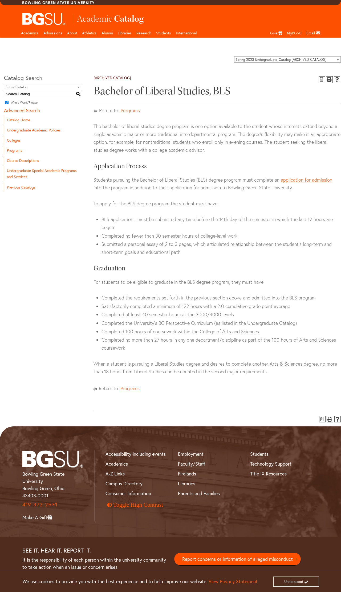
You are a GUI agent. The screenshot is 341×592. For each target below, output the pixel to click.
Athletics (89, 32)
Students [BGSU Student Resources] (259, 454)
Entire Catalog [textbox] (16, 87)
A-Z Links (115, 473)
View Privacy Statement (233, 581)
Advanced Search (22, 110)
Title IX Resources (268, 473)
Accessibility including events (135, 454)
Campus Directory (124, 483)
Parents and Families (199, 493)
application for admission (306, 180)
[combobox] (287, 59)
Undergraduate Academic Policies (33, 130)
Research (143, 32)
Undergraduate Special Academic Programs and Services (41, 173)
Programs (14, 150)
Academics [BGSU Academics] (116, 464)
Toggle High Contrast (135, 505)
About (72, 32)
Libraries (125, 32)
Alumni (107, 32)
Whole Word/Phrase (24, 102)
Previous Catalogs (21, 187)
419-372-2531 (40, 504)
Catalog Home (18, 119)
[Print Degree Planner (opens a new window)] (322, 79)
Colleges (14, 140)
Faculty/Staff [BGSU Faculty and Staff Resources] (191, 464)
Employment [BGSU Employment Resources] (191, 454)
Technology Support (270, 464)
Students (163, 32)
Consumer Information (128, 493)
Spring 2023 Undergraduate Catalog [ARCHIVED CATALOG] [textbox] (281, 59)
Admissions (52, 32)
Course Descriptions (23, 160)
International (186, 32)
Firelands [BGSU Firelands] (187, 473)
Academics (30, 32)
